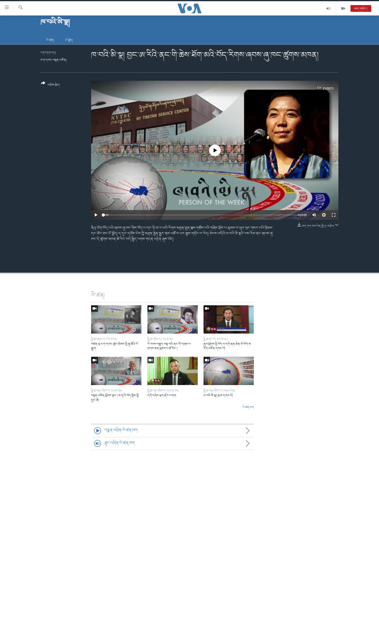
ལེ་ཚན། (50, 40)
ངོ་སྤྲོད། (69, 40)
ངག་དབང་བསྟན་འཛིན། (54, 60)
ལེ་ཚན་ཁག (248, 407)
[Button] (50, 86)
